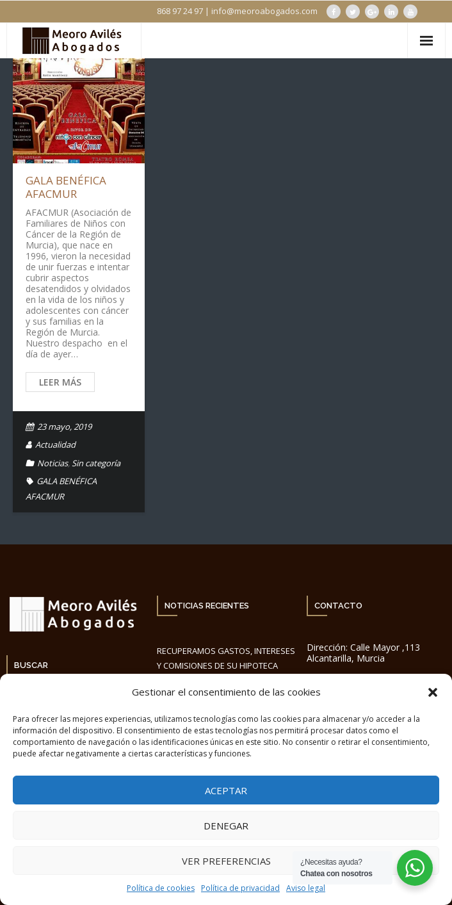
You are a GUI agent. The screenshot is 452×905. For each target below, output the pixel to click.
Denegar (226, 825)
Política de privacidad (240, 888)
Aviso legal (305, 888)
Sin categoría (96, 463)
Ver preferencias (226, 860)
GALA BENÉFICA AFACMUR (66, 186)
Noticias (52, 463)
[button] (432, 692)
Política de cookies (161, 888)
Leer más (60, 382)
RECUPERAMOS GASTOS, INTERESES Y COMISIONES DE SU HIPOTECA (226, 658)
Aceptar (226, 790)
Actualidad (55, 444)
